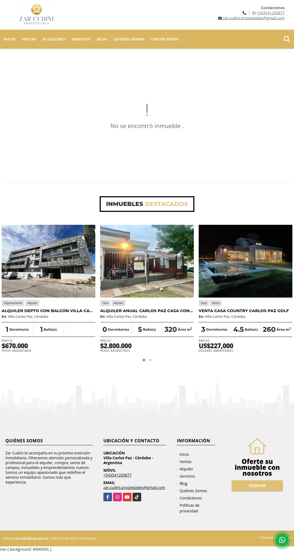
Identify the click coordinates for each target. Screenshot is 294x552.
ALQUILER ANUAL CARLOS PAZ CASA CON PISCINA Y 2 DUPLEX (167, 310)
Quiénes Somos (129, 39)
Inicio (9, 39)
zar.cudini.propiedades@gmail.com (134, 487)
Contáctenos (165, 39)
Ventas (29, 39)
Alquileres (54, 39)
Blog (102, 39)
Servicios (81, 39)
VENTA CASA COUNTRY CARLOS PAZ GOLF (244, 310)
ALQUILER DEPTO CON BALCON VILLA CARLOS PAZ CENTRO (66, 310)
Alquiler (186, 468)
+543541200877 (270, 12)
